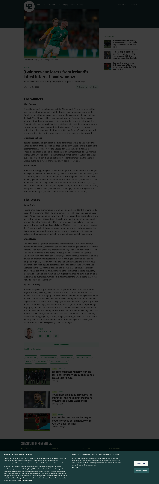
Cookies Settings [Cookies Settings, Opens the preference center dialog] (141, 470)
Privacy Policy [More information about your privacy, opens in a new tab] (27, 480)
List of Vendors (77, 468)
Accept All (141, 463)
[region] (79, 467)
